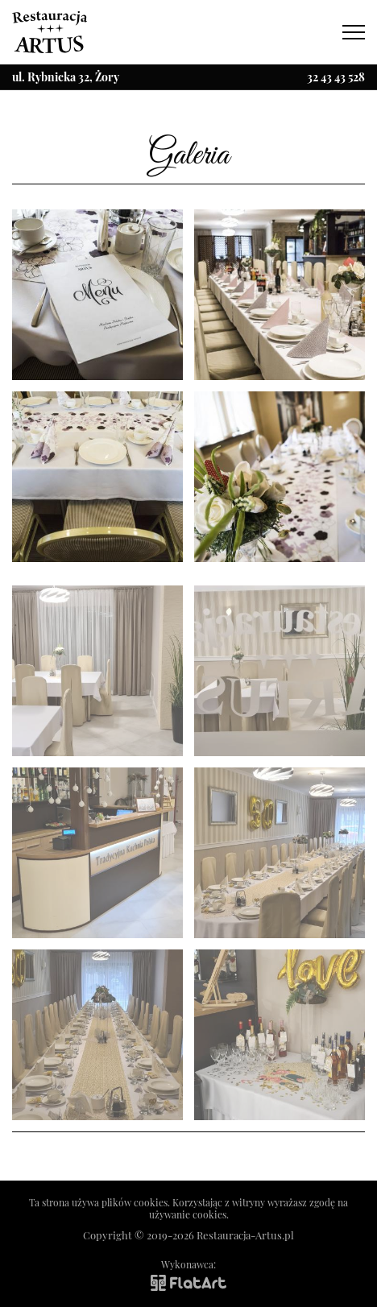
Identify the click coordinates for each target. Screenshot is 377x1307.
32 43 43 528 (336, 77)
